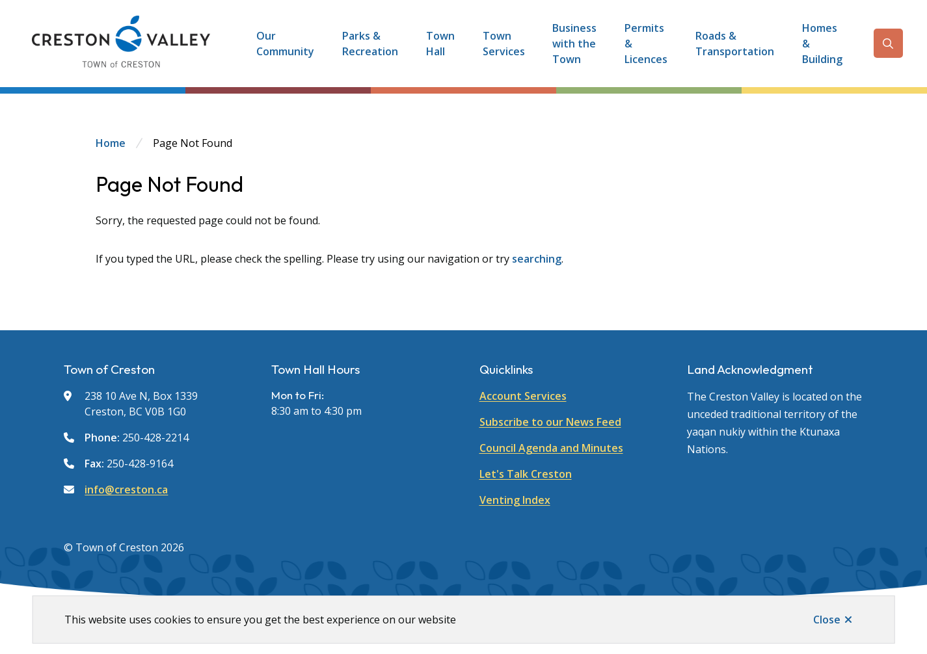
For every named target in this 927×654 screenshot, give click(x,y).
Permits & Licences (646, 43)
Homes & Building (822, 43)
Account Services (523, 396)
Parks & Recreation (370, 44)
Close (826, 619)
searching (536, 259)
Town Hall (440, 44)
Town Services (504, 44)
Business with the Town (574, 43)
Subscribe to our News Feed (550, 422)
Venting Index (514, 500)
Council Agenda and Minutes (551, 448)
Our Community (285, 44)
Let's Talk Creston (525, 474)
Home (111, 143)
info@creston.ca (126, 489)
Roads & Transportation (734, 44)
